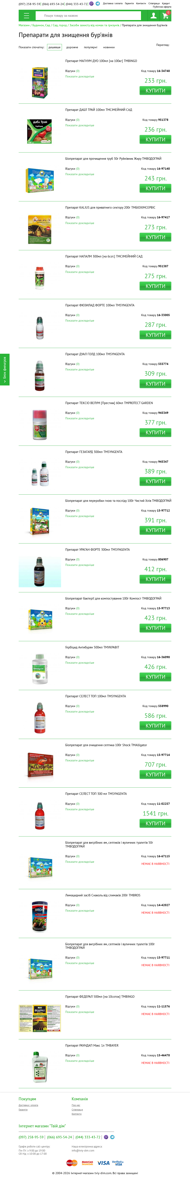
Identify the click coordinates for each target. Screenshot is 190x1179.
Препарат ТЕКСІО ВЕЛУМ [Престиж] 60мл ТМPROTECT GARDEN (109, 403)
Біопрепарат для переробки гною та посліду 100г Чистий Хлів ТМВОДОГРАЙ (118, 501)
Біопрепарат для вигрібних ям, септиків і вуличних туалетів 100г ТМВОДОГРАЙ (110, 946)
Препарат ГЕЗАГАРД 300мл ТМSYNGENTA (93, 452)
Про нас (76, 1105)
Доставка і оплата (113, 3)
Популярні (90, 47)
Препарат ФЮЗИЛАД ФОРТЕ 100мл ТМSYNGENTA (99, 305)
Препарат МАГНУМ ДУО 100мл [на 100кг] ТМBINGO (101, 61)
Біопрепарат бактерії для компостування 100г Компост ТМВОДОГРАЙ (113, 598)
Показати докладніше (79, 76)
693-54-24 (53, 4)
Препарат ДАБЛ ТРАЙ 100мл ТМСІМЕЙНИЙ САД (98, 110)
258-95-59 (29, 4)
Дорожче (72, 47)
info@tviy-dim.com (83, 1150)
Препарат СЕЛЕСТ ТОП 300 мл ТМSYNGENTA (96, 794)
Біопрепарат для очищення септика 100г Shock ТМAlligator (106, 745)
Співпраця (154, 3)
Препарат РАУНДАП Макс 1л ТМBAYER (92, 1045)
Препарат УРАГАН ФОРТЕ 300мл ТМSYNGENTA (97, 550)
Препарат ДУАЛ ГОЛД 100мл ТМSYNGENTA (95, 354)
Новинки (109, 47)
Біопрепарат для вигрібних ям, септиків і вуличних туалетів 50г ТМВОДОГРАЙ (109, 844)
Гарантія (129, 3)
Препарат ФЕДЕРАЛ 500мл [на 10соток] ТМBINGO (99, 997)
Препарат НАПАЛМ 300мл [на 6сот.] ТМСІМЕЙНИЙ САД (103, 256)
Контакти (141, 3)
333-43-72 (76, 4)
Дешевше (54, 47)
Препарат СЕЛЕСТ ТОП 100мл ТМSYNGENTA (95, 696)
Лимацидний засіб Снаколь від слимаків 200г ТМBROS (102, 895)
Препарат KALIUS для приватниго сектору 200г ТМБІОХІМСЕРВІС (110, 207)
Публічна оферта (162, 6)
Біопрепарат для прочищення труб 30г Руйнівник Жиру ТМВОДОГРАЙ (113, 159)
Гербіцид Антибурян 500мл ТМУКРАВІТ (92, 647)
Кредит (166, 3)
